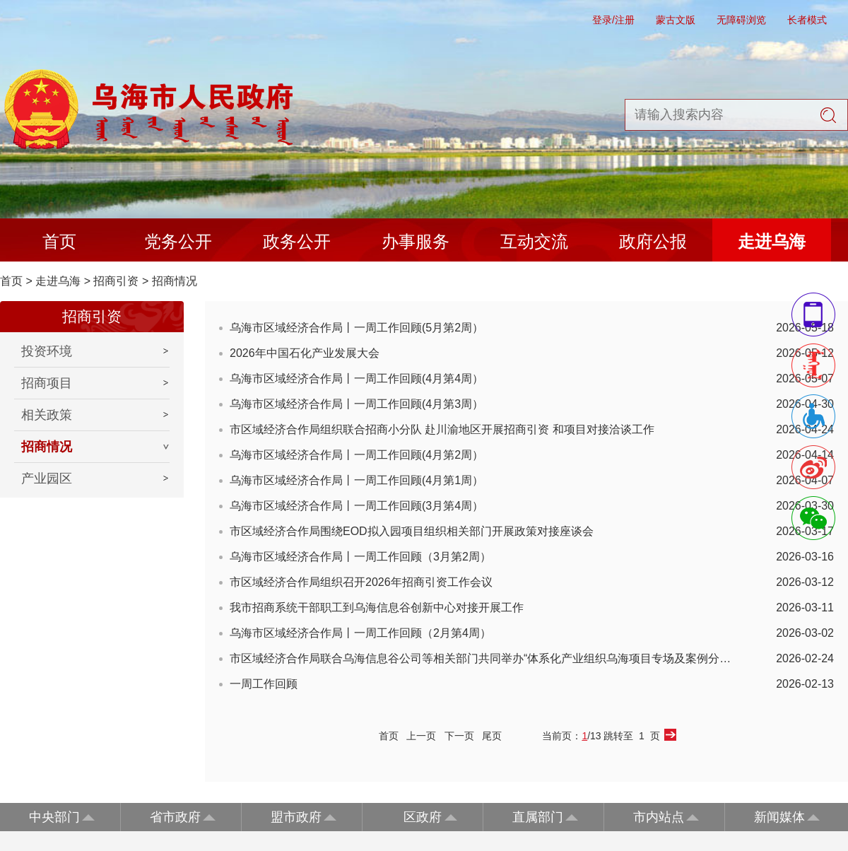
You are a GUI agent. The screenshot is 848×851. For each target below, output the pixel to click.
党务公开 (178, 241)
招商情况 (174, 281)
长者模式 (807, 19)
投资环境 (46, 351)
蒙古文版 (675, 19)
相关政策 (46, 415)
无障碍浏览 (741, 19)
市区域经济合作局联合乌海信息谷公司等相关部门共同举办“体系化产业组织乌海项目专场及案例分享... (484, 658)
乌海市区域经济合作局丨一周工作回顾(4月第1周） (356, 480)
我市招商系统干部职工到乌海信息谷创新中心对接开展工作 (377, 607)
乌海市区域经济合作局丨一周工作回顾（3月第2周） (360, 557)
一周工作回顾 (264, 684)
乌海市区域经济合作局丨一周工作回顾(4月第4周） (356, 378)
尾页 (492, 735)
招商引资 (116, 281)
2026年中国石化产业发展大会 (304, 353)
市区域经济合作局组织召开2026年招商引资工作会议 (361, 582)
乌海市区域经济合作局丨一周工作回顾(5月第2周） (356, 328)
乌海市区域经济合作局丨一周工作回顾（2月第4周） (360, 633)
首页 (59, 241)
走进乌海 (772, 241)
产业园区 (46, 478)
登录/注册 (613, 19)
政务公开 (297, 241)
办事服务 (415, 241)
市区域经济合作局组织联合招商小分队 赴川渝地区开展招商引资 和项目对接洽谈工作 (442, 429)
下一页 (459, 735)
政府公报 (653, 241)
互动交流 (534, 241)
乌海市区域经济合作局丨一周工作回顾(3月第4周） (356, 506)
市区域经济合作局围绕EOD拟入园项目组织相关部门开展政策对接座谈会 (412, 531)
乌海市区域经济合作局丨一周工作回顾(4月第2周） (356, 455)
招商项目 (46, 383)
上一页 (421, 735)
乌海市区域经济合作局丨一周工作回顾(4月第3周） (356, 404)
